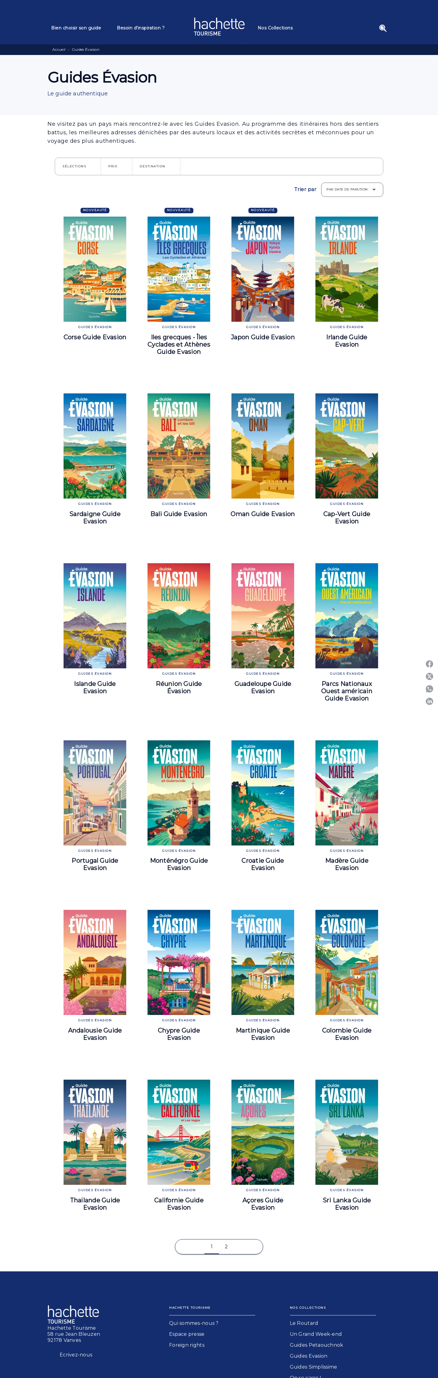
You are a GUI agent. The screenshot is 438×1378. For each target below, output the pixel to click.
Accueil (58, 49)
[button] (78, 166)
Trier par (305, 189)
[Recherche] (383, 28)
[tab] (80, 28)
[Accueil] (219, 26)
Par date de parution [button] (347, 189)
